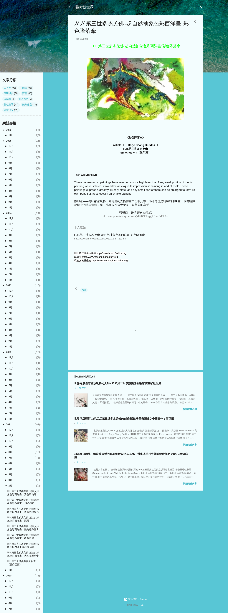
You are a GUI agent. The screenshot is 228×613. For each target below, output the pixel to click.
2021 (9, 424)
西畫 (84, 290)
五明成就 (8, 93)
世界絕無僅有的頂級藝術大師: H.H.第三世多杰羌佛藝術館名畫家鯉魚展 (117, 383)
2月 (10, 202)
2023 (9, 285)
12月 (11, 146)
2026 (9, 129)
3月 (10, 196)
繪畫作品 (8, 110)
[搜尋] (201, 8)
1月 (10, 135)
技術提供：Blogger (135, 599)
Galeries (141, 605)
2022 (9, 352)
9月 (10, 162)
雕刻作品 (27, 104)
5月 (10, 185)
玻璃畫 (7, 99)
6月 (10, 179)
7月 (10, 174)
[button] (195, 22)
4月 (10, 190)
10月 (11, 157)
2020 (9, 575)
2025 (9, 140)
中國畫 (23, 87)
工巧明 (7, 87)
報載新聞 (8, 104)
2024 (9, 213)
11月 (11, 151)
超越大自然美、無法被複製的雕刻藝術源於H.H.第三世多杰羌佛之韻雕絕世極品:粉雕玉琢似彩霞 (131, 456)
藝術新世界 (84, 7)
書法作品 (23, 99)
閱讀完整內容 (190, 409)
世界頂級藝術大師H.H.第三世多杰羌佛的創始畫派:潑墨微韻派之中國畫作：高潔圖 (124, 419)
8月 (10, 168)
